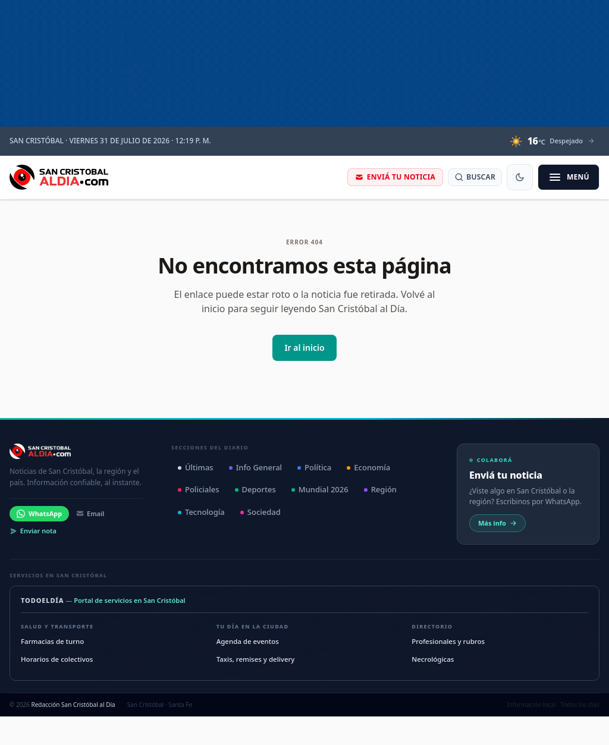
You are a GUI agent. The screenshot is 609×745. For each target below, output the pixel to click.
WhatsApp (39, 513)
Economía (368, 467)
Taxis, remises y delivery (255, 659)
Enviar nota (33, 530)
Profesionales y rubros (448, 641)
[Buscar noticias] (475, 177)
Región (380, 489)
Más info (497, 522)
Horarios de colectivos (57, 659)
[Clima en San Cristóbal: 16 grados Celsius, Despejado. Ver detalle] (552, 140)
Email (90, 513)
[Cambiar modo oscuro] (520, 177)
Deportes (255, 489)
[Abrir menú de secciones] (568, 177)
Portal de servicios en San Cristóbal (130, 600)
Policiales (198, 489)
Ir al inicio (304, 347)
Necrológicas (433, 659)
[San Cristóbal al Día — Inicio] (59, 177)
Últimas (196, 467)
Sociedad (260, 512)
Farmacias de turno (52, 641)
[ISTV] (304, 63)
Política (314, 467)
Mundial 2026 (320, 489)
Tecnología (201, 512)
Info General (255, 467)
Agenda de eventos (247, 641)
